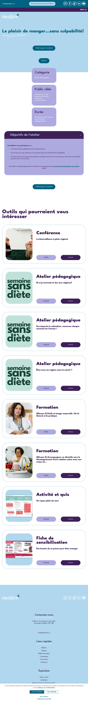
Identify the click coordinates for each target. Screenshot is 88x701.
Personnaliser (44, 696)
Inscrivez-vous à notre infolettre (42, 4)
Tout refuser (51, 692)
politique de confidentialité (46, 687)
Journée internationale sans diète (66, 166)
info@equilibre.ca (8, 4)
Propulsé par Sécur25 (44, 699)
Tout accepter (37, 692)
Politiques (44, 663)
